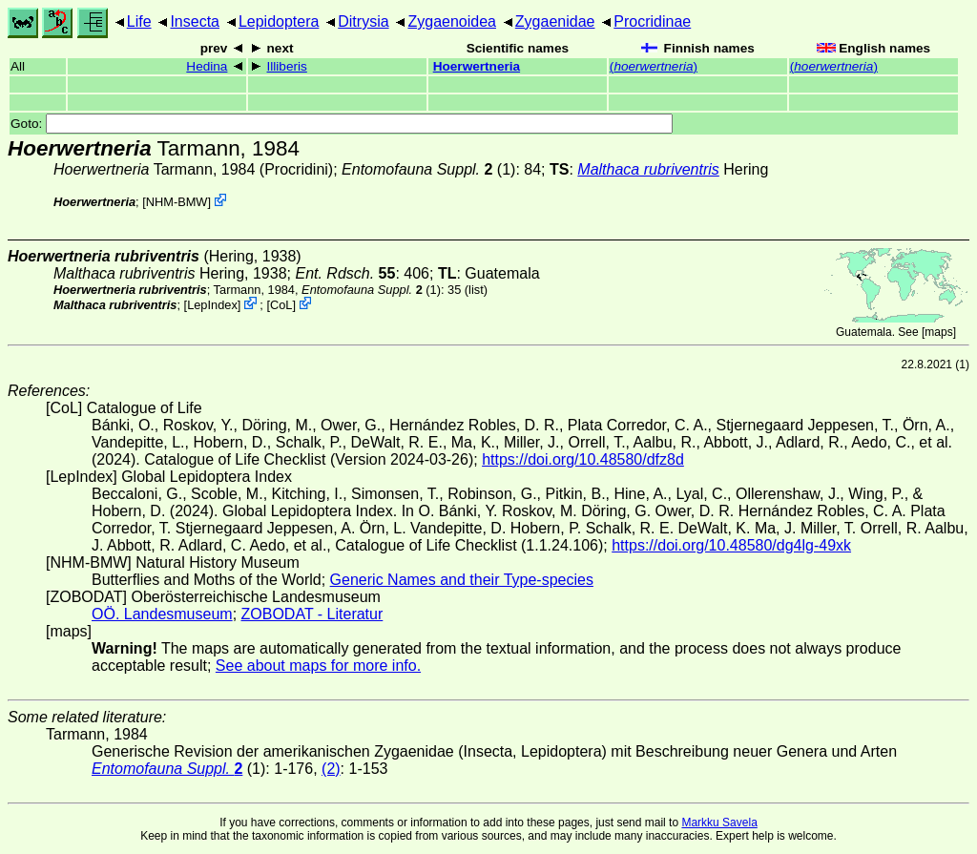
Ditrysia (363, 21)
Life (139, 21)
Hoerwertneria (476, 66)
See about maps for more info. (318, 665)
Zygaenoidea (451, 21)
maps (938, 332)
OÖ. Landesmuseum (162, 614)
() (653, 66)
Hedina (206, 66)
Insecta (194, 21)
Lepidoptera (279, 21)
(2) (331, 768)
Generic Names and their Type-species (461, 580)
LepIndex (212, 305)
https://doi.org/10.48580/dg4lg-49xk (731, 545)
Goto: (341, 123)
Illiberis (287, 66)
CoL (281, 305)
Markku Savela (719, 822)
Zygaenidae (555, 21)
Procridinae (652, 21)
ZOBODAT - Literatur (312, 614)
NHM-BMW (177, 202)
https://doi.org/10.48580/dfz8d (583, 459)
